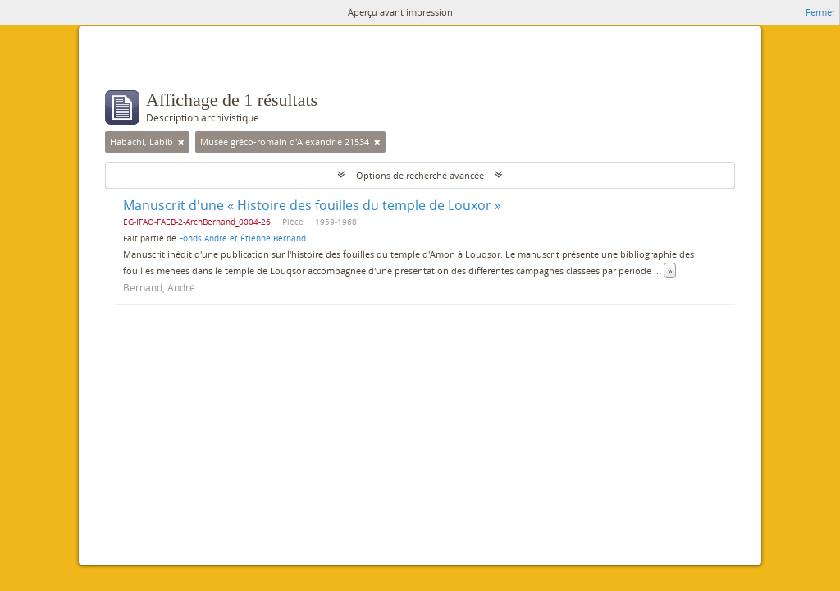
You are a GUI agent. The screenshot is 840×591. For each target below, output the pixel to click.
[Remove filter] (181, 142)
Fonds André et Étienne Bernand (242, 238)
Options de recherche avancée (420, 175)
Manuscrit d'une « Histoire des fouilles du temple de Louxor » (312, 205)
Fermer (820, 12)
